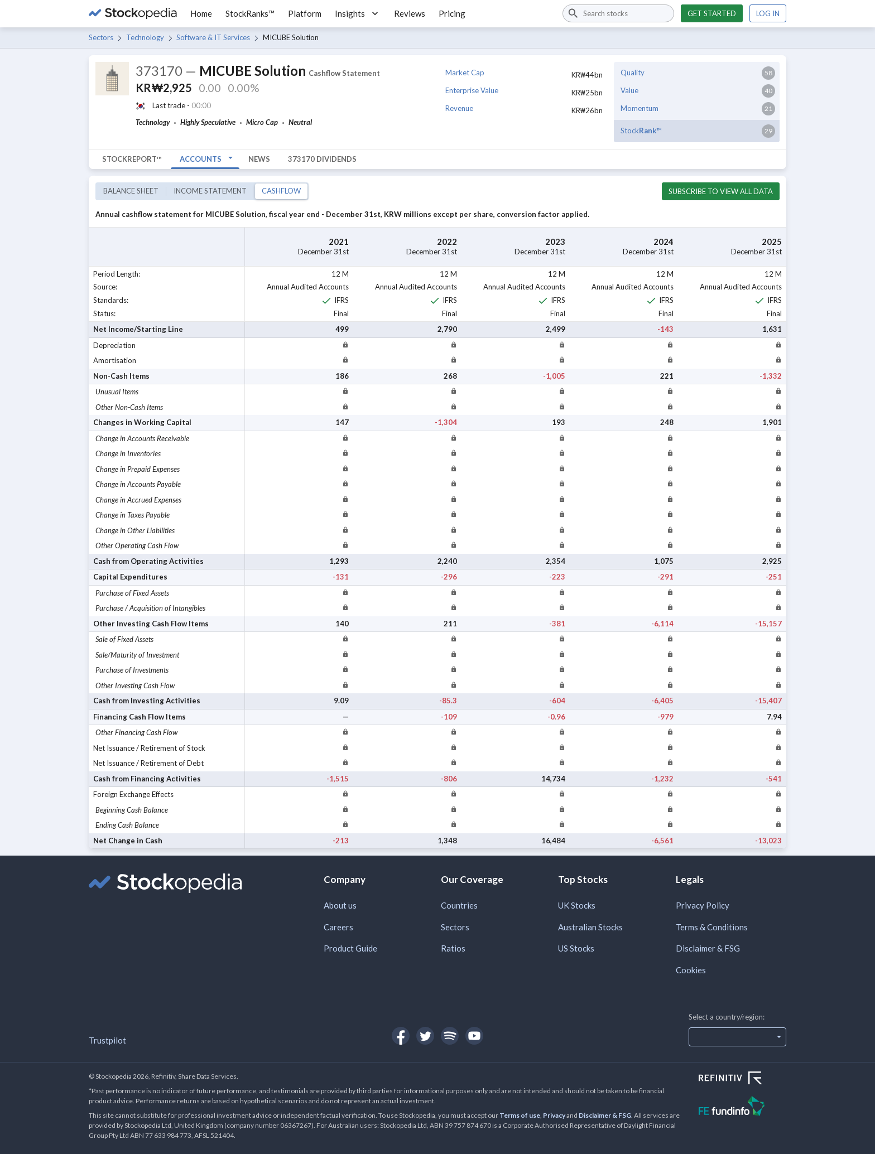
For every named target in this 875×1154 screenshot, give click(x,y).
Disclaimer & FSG (708, 948)
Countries (459, 905)
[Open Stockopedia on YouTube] (474, 1036)
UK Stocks (576, 905)
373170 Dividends (322, 158)
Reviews (409, 13)
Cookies (691, 970)
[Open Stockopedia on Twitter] (425, 1036)
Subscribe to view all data (721, 191)
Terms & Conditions (712, 927)
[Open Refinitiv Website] (742, 1079)
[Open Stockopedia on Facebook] (401, 1036)
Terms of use (519, 1115)
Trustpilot (107, 1040)
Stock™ (641, 130)
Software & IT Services (213, 37)
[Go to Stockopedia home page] (133, 13)
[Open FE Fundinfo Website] (742, 1107)
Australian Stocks (590, 927)
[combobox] (618, 13)
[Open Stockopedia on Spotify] (450, 1036)
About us (340, 905)
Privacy (554, 1115)
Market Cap (464, 72)
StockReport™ (132, 158)
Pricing (452, 13)
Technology (145, 37)
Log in (768, 13)
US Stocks (576, 948)
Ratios (453, 948)
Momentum (639, 108)
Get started (712, 13)
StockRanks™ (250, 13)
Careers (338, 927)
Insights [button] (358, 13)
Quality (633, 72)
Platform (304, 13)
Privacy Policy (702, 905)
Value (629, 90)
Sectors (101, 37)
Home (201, 13)
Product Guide (350, 948)
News (259, 158)
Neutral (300, 122)
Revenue (459, 108)
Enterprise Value (471, 90)
